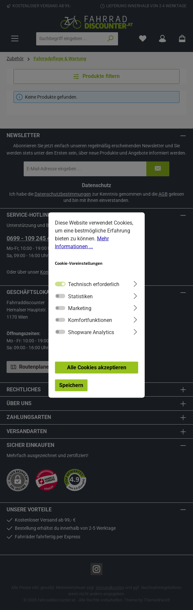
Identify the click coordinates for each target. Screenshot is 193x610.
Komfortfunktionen (90, 320)
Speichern (71, 385)
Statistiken (80, 296)
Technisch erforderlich (93, 284)
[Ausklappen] (135, 283)
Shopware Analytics (91, 332)
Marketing (79, 308)
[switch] (60, 296)
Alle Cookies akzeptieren (96, 367)
